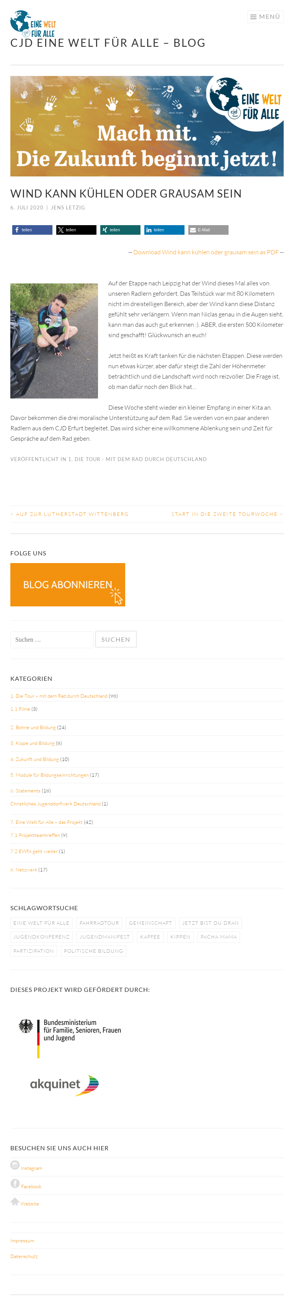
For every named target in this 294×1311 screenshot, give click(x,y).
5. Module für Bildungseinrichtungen (49, 775)
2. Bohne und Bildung (33, 727)
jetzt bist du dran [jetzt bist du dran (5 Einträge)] (210, 923)
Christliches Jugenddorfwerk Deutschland (55, 803)
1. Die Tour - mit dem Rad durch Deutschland (137, 459)
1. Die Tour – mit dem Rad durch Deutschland (59, 696)
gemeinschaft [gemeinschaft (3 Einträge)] (150, 923)
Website (24, 1204)
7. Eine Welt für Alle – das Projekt (46, 822)
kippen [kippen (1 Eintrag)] (180, 937)
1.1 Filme (20, 709)
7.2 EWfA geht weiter (34, 851)
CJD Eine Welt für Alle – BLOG (108, 42)
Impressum (22, 1240)
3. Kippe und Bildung (32, 743)
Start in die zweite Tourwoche (228, 514)
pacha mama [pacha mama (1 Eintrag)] (219, 937)
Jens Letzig (68, 207)
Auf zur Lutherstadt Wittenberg (69, 514)
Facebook (25, 1186)
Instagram (26, 1168)
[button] (22, 126)
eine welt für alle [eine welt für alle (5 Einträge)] (41, 923)
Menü (270, 16)
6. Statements (25, 790)
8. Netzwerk (23, 869)
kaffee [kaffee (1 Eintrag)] (150, 937)
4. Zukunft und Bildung (34, 759)
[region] (147, 126)
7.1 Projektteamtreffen (35, 835)
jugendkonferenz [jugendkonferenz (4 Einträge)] (41, 937)
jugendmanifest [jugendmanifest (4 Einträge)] (105, 937)
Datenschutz (24, 1256)
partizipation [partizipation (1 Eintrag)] (33, 951)
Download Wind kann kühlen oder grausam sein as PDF (206, 252)
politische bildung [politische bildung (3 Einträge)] (93, 951)
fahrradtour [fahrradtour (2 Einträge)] (99, 923)
